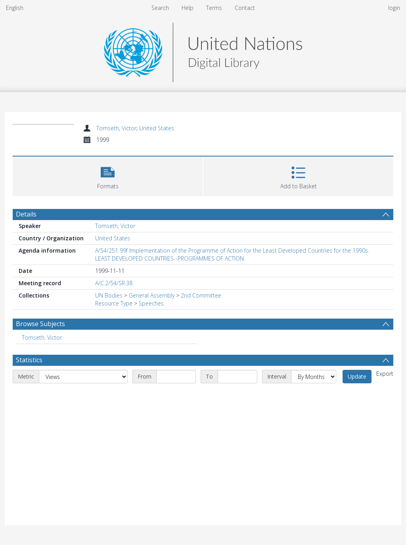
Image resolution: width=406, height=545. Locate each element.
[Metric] (83, 376)
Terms (214, 8)
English (14, 8)
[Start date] (176, 376)
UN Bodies (109, 295)
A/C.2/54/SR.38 (113, 283)
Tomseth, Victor (116, 128)
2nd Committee (201, 295)
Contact (245, 8)
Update (357, 376)
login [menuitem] (394, 8)
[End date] (237, 376)
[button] (108, 175)
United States (156, 128)
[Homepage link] (203, 50)
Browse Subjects (40, 323)
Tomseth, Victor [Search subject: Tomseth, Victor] (42, 337)
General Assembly (151, 295)
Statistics (29, 360)
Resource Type (113, 303)
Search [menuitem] (160, 8)
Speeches (151, 303)
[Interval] (313, 376)
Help (187, 8)
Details (26, 214)
